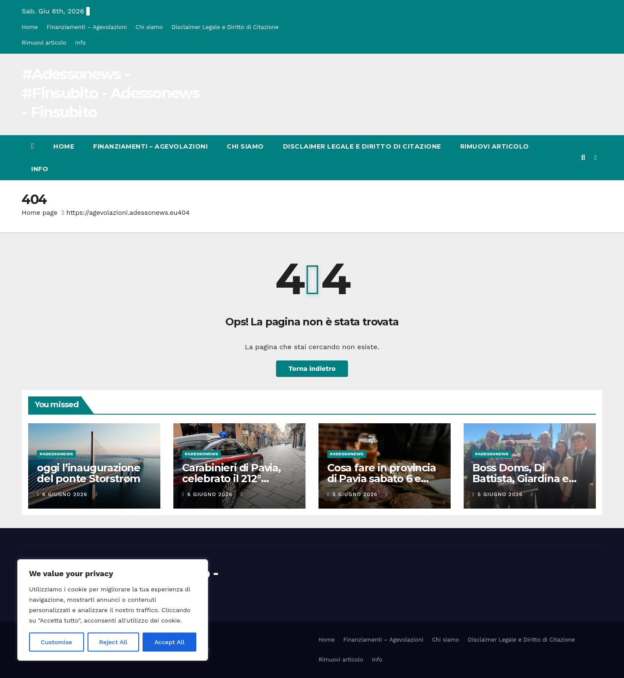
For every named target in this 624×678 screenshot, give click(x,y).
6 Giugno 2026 (65, 494)
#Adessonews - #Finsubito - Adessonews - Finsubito (110, 93)
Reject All (113, 642)
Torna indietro (312, 368)
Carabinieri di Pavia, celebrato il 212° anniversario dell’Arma (239, 478)
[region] (112, 610)
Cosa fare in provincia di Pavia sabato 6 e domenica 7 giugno (381, 478)
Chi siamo (149, 27)
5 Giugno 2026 (356, 494)
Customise (56, 642)
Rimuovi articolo (44, 42)
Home (30, 27)
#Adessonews (56, 453)
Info (80, 42)
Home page (40, 213)
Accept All (169, 642)
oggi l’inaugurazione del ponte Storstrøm (88, 473)
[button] (583, 157)
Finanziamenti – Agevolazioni (87, 27)
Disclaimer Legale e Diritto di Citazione (225, 27)
